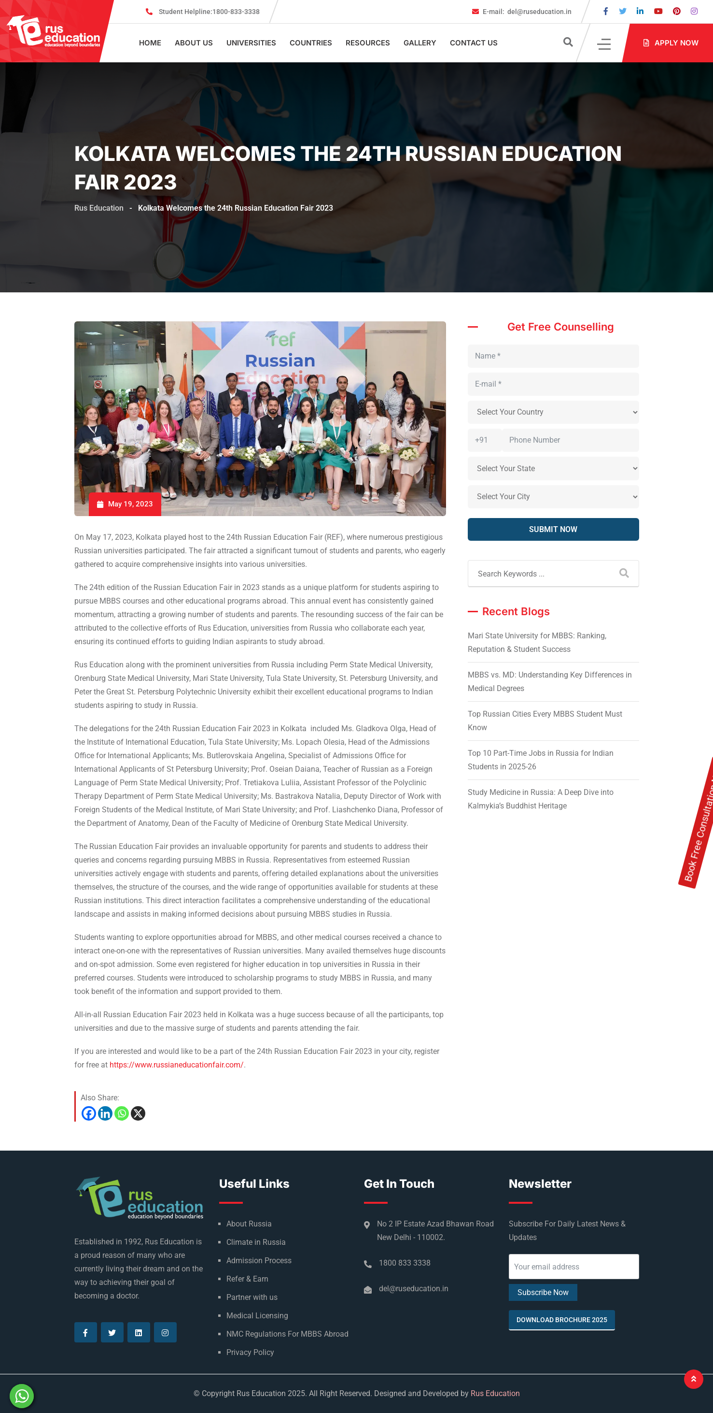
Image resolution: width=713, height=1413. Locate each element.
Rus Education (495, 1393)
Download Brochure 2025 (562, 1320)
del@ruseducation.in (527, 11)
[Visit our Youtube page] (658, 11)
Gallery (420, 42)
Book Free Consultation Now (704, 716)
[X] (138, 1113)
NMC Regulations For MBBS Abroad (287, 1334)
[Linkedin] (105, 1113)
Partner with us (252, 1297)
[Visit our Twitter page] (623, 11)
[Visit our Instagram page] (694, 11)
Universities (251, 42)
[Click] (604, 43)
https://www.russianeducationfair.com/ (177, 1064)
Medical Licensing (257, 1315)
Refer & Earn (247, 1278)
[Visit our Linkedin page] (640, 11)
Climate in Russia (256, 1242)
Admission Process (259, 1260)
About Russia (249, 1223)
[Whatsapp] (121, 1113)
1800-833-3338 (209, 11)
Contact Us (474, 42)
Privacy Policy (250, 1352)
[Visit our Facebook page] (605, 11)
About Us (194, 42)
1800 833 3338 (405, 1263)
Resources (368, 42)
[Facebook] (89, 1113)
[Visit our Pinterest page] (677, 11)
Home (150, 42)
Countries (311, 42)
